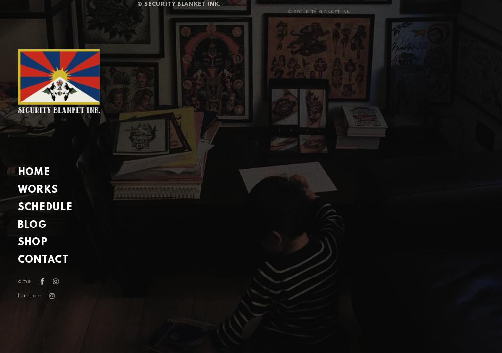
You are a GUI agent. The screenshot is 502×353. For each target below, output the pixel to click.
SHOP (33, 243)
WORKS (38, 190)
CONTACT (43, 260)
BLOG (32, 225)
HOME (34, 172)
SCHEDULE (45, 208)
